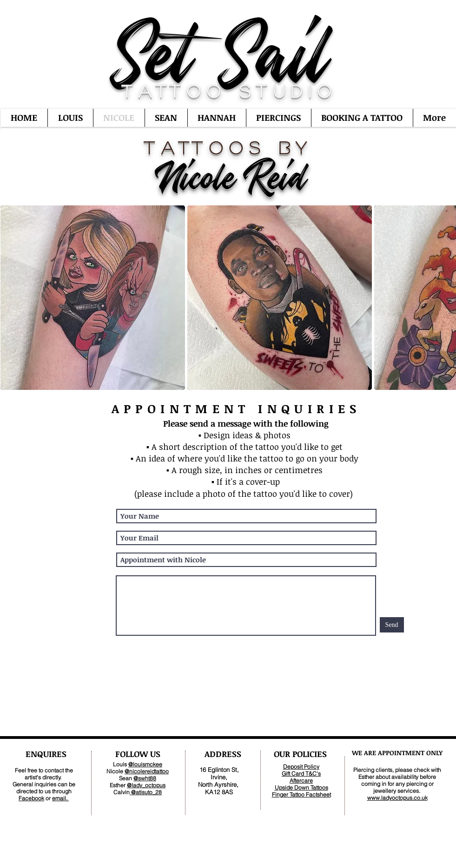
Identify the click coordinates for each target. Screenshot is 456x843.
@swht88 (144, 778)
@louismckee (145, 764)
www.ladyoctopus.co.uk (397, 797)
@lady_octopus (146, 785)
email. (60, 798)
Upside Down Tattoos (301, 787)
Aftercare (301, 780)
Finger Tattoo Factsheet (301, 794)
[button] (92, 297)
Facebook (31, 798)
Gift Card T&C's (301, 773)
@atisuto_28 (146, 792)
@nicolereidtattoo (147, 771)
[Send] (392, 624)
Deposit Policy (301, 766)
